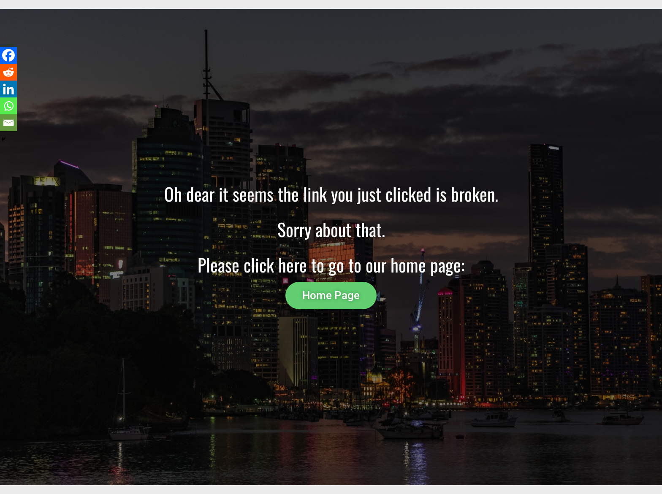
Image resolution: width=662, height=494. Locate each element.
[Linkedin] (8, 89)
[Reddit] (8, 72)
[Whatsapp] (8, 105)
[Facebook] (8, 55)
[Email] (8, 122)
